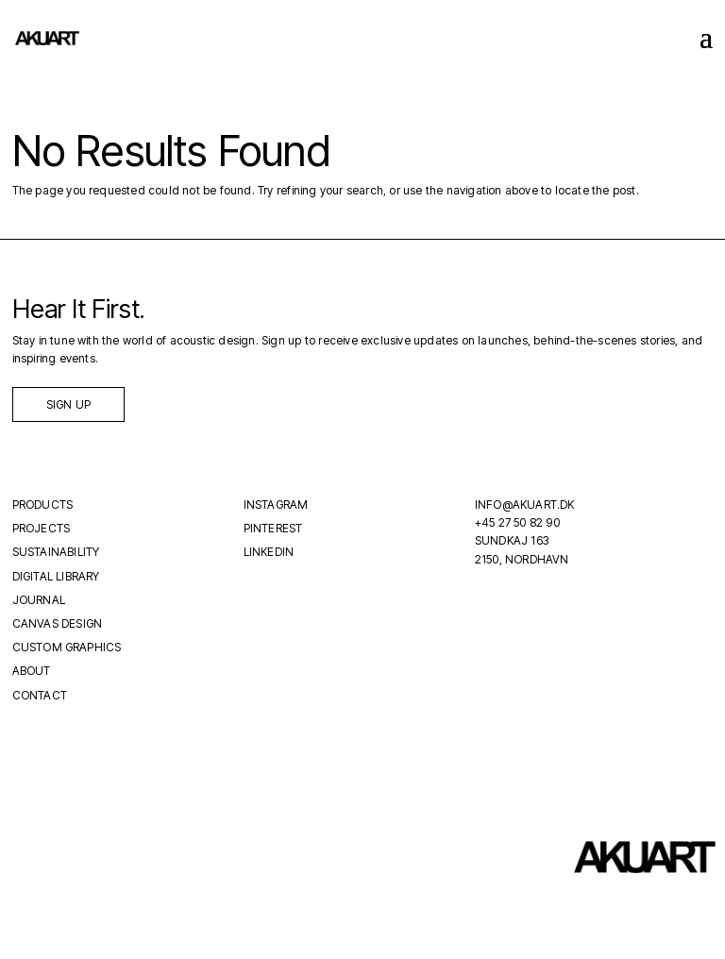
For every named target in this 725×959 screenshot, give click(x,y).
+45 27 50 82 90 (517, 522)
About (31, 671)
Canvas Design (57, 623)
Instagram (276, 504)
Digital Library (56, 576)
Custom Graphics (67, 647)
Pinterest (273, 528)
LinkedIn (269, 552)
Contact (39, 695)
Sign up (68, 404)
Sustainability (56, 552)
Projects (41, 528)
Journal (38, 600)
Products (43, 504)
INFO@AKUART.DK (525, 504)
